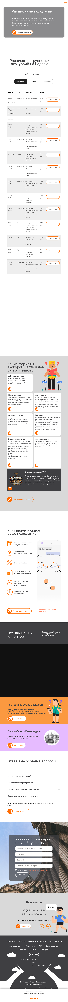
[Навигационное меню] (65, 3)
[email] (34, 860)
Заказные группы (52, 946)
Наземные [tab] (20, 81)
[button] (22, 32)
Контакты (58, 941)
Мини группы (30, 946)
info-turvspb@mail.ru (38, 963)
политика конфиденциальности (33, 984)
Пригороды (45, 949)
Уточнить (22, 875)
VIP (40, 946)
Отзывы (43, 941)
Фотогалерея (33, 941)
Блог (50, 941)
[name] (34, 854)
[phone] (34, 866)
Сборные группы (14, 946)
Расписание (11, 941)
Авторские (22, 949)
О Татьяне (22, 941)
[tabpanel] (34, 185)
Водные (33, 949)
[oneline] (34, 848)
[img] (10, 488)
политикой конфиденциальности (38, 870)
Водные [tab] (34, 81)
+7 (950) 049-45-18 (34, 910)
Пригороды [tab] (47, 81)
